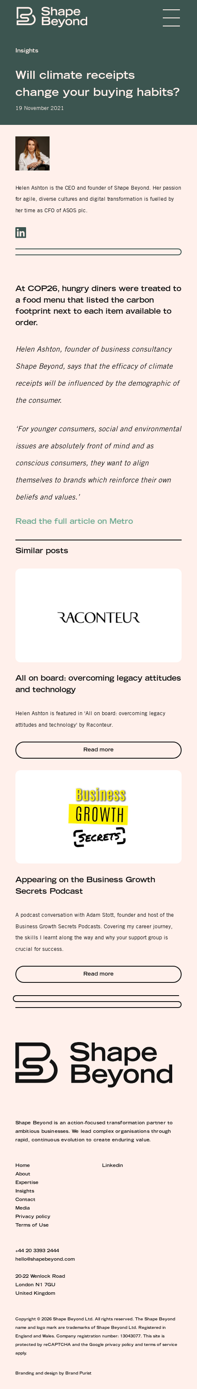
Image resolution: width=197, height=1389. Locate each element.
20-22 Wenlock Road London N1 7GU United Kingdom (40, 1285)
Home (22, 1166)
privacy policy (119, 1345)
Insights (24, 1192)
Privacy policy (32, 1217)
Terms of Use (32, 1226)
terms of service (160, 1345)
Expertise (26, 1183)
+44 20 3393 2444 (37, 1251)
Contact (25, 1200)
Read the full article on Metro (74, 522)
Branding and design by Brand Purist (53, 1373)
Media (22, 1209)
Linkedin (112, 1166)
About (22, 1174)
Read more (98, 750)
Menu (158, 17)
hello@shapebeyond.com (45, 1260)
